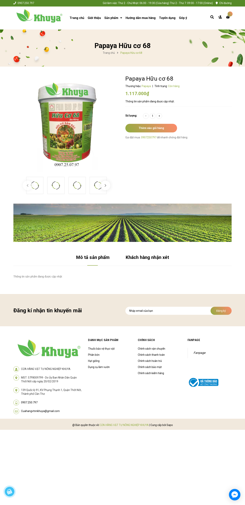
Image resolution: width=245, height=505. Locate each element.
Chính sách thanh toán (151, 354)
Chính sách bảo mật (150, 367)
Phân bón (94, 354)
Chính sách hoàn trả (150, 360)
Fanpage (199, 353)
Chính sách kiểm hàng (151, 373)
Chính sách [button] (146, 340)
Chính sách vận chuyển (151, 348)
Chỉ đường (225, 3)
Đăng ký (221, 310)
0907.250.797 (26, 3)
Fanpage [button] (194, 340)
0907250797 (149, 137)
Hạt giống (94, 360)
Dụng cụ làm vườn (99, 367)
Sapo (170, 425)
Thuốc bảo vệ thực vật (101, 348)
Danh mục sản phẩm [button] (103, 340)
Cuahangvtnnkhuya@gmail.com (40, 411)
